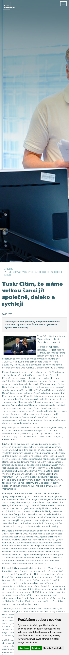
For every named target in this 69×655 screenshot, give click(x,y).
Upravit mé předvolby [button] (52, 648)
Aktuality (8, 269)
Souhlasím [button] (24, 648)
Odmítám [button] (36, 648)
